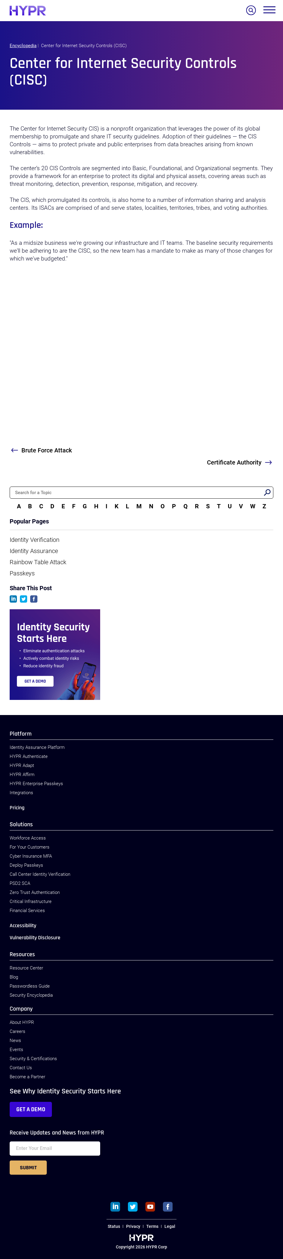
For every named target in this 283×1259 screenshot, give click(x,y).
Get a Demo (30, 1109)
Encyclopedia (23, 45)
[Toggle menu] (269, 11)
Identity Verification (34, 539)
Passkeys (22, 573)
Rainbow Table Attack (38, 562)
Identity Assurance (34, 551)
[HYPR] (28, 10)
